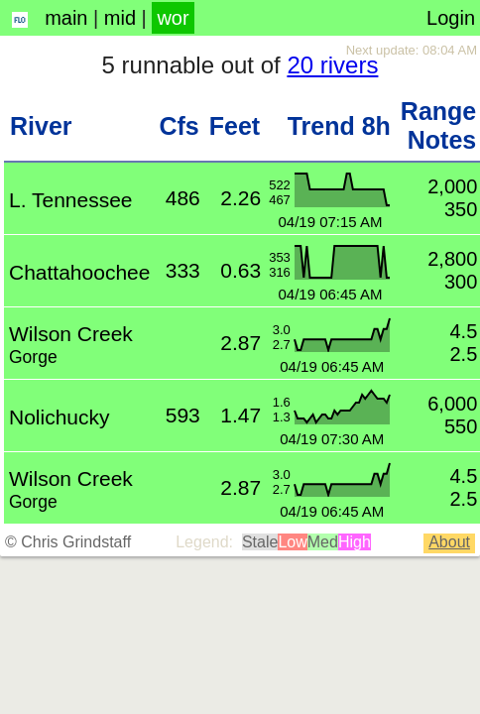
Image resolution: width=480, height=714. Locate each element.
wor (172, 18)
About (449, 542)
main (66, 18)
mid (120, 18)
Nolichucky (59, 417)
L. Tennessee (71, 199)
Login (450, 18)
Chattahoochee (79, 272)
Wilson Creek (71, 333)
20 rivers (332, 65)
